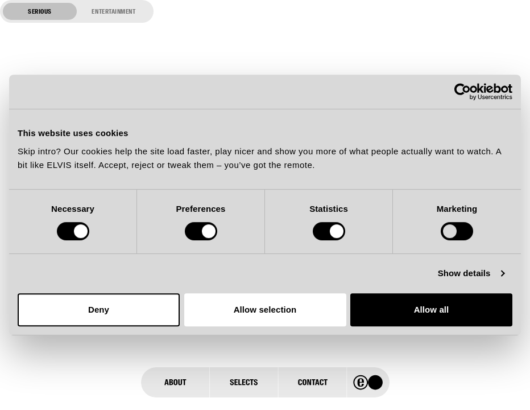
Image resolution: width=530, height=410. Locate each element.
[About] (175, 382)
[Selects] (243, 382)
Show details (464, 273)
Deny (98, 309)
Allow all (431, 309)
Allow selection (265, 309)
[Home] (368, 382)
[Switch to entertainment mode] (77, 11)
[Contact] (312, 382)
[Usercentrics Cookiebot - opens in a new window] (462, 91)
